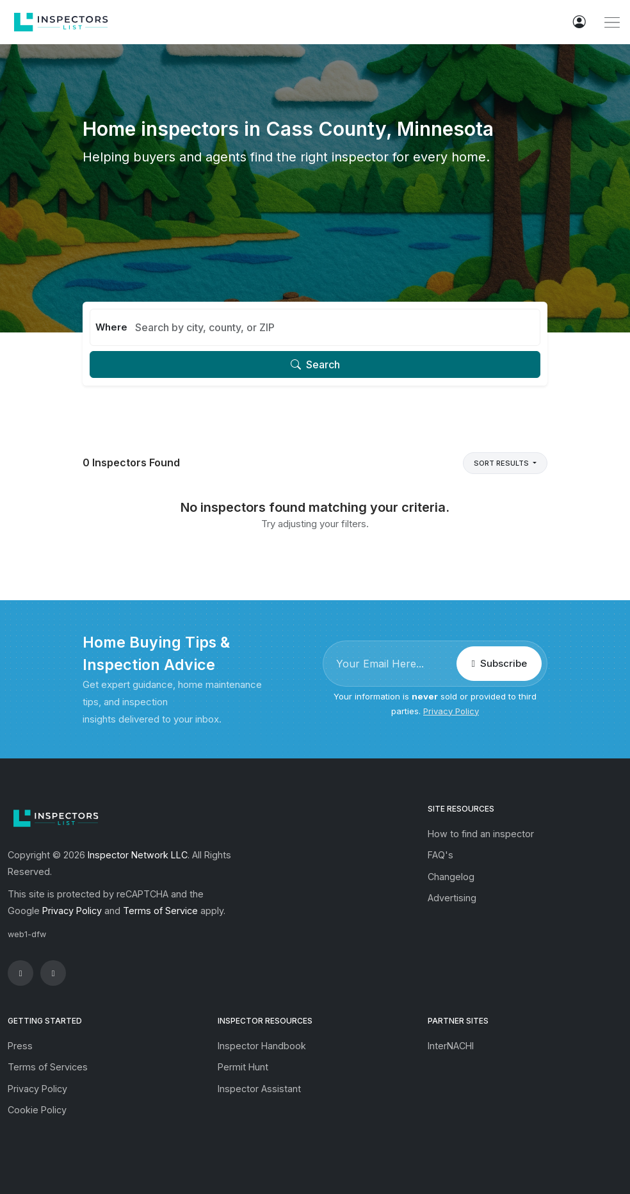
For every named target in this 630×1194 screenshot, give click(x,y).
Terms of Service (160, 910)
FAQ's (440, 854)
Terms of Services (48, 1066)
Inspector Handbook (262, 1045)
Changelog (451, 876)
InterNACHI (451, 1045)
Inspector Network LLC (138, 854)
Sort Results (502, 463)
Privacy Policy (451, 711)
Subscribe (498, 663)
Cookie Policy (37, 1109)
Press (20, 1045)
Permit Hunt (243, 1066)
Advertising (452, 897)
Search (315, 364)
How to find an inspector (481, 833)
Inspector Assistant (259, 1088)
